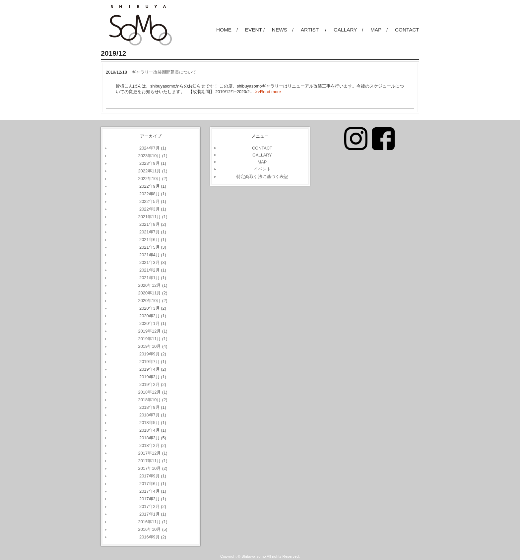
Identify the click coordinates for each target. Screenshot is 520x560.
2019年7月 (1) (152, 361)
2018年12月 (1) (152, 392)
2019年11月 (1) (152, 338)
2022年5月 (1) (152, 201)
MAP (262, 161)
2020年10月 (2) (152, 300)
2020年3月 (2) (152, 308)
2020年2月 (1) (152, 315)
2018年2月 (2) (152, 445)
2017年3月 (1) (152, 498)
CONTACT (407, 29)
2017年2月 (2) (152, 506)
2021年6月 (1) (152, 239)
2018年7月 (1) (152, 414)
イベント (262, 168)
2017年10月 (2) (152, 468)
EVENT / (255, 29)
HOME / (227, 29)
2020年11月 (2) (152, 292)
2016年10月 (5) (152, 529)
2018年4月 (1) (152, 430)
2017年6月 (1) (152, 483)
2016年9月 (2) (152, 536)
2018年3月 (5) (152, 437)
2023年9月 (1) (152, 163)
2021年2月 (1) (152, 270)
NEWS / (282, 29)
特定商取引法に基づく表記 (262, 176)
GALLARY (262, 155)
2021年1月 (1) (152, 277)
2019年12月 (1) (152, 331)
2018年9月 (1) (152, 407)
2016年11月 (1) (152, 521)
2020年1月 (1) (152, 323)
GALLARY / (348, 29)
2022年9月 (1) (152, 186)
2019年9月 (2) (152, 353)
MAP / (379, 29)
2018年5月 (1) (152, 422)
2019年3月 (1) (152, 376)
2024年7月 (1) (152, 148)
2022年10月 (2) (152, 178)
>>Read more (268, 91)
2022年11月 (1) (152, 170)
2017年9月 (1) (152, 475)
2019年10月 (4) (152, 346)
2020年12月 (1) (152, 285)
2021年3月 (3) (152, 262)
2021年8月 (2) (152, 224)
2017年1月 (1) (152, 514)
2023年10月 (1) (152, 155)
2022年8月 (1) (152, 193)
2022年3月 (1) (152, 209)
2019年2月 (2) (152, 384)
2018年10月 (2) (152, 399)
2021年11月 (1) (152, 216)
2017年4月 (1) (152, 491)
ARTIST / (314, 29)
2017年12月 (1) (152, 453)
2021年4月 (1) (152, 254)
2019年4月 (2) (152, 369)
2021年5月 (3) (152, 247)
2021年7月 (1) (152, 231)
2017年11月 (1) (152, 460)
